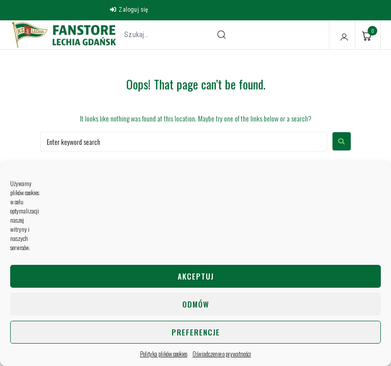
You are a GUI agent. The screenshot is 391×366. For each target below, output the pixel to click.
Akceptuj (196, 276)
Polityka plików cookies (163, 353)
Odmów (195, 304)
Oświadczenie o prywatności (221, 353)
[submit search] (221, 34)
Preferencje (196, 332)
